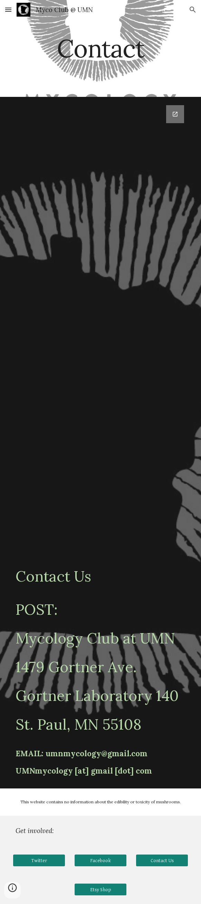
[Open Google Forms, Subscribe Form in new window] (175, 114)
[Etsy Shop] (100, 889)
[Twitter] (39, 860)
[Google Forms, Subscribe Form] (100, 319)
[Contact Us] (162, 860)
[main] (100, 49)
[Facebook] (100, 860)
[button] (8, 9)
